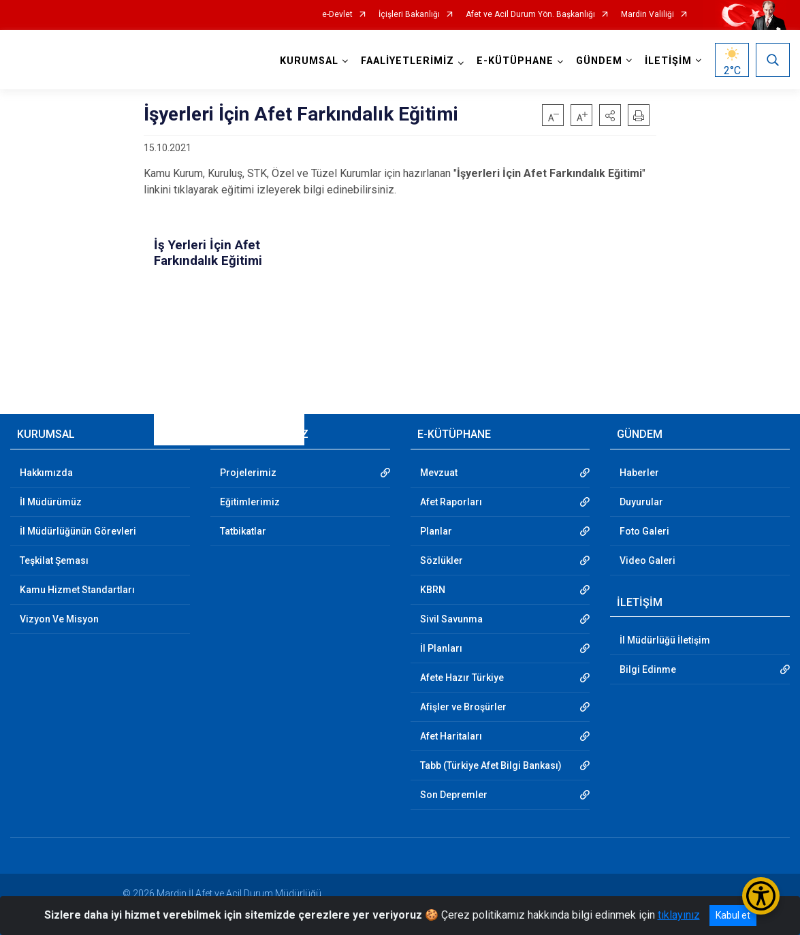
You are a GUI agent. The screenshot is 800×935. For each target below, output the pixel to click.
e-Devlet (337, 14)
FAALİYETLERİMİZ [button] (407, 61)
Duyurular (641, 501)
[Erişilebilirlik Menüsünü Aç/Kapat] (761, 896)
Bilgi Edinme (648, 669)
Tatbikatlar (243, 531)
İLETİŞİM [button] (668, 61)
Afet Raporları (451, 501)
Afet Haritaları (451, 736)
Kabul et (733, 915)
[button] (610, 115)
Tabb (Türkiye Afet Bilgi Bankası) (491, 765)
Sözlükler (441, 560)
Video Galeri (647, 560)
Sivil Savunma (451, 619)
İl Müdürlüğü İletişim (665, 640)
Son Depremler (453, 794)
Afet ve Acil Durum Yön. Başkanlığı (530, 14)
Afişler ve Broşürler (463, 706)
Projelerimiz (248, 472)
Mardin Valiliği (647, 14)
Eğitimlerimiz (250, 501)
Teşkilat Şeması (54, 560)
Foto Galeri (644, 531)
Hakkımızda (46, 472)
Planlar (436, 531)
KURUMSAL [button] (309, 61)
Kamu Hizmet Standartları (77, 589)
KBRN (432, 589)
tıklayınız (679, 914)
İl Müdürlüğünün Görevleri (78, 531)
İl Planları (441, 648)
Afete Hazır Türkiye (462, 677)
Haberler (639, 472)
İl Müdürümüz (51, 501)
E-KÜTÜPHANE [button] (515, 61)
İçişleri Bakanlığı (409, 14)
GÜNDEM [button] (599, 61)
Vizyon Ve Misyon (59, 619)
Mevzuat (439, 472)
